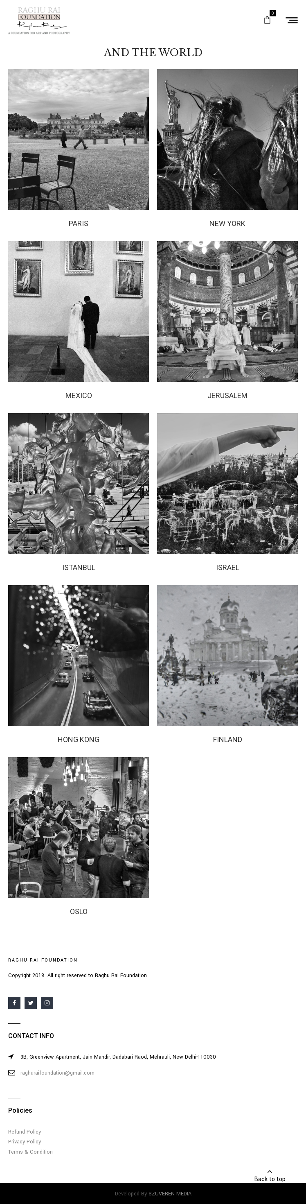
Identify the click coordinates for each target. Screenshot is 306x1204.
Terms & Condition (30, 1152)
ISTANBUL (78, 567)
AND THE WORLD (153, 53)
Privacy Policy (24, 1141)
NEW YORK (227, 223)
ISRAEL (227, 567)
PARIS (78, 223)
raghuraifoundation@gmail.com (57, 1073)
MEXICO (78, 395)
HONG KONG (78, 739)
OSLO (79, 911)
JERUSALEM (227, 395)
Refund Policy (24, 1132)
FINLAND (227, 739)
